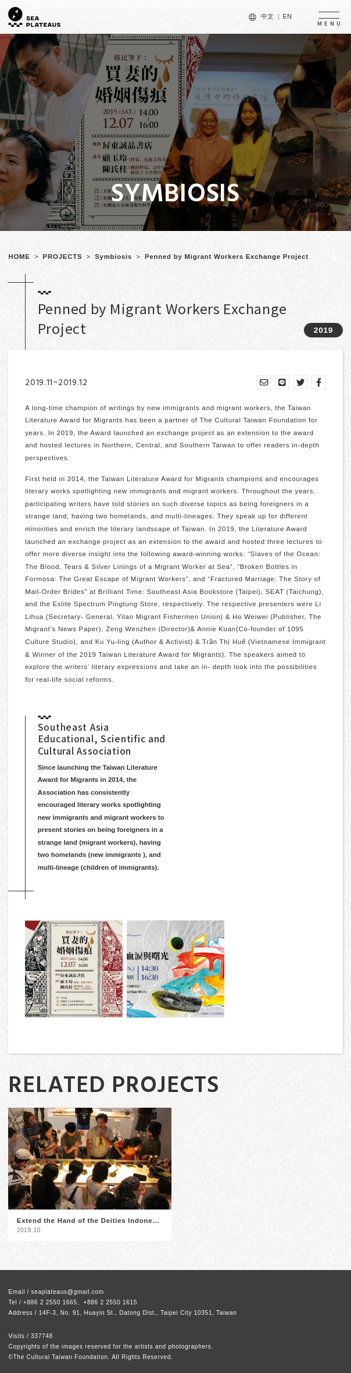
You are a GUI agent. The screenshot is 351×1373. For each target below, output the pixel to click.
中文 (267, 16)
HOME (19, 256)
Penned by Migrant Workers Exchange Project (227, 256)
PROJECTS (63, 256)
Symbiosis (113, 256)
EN (287, 16)
